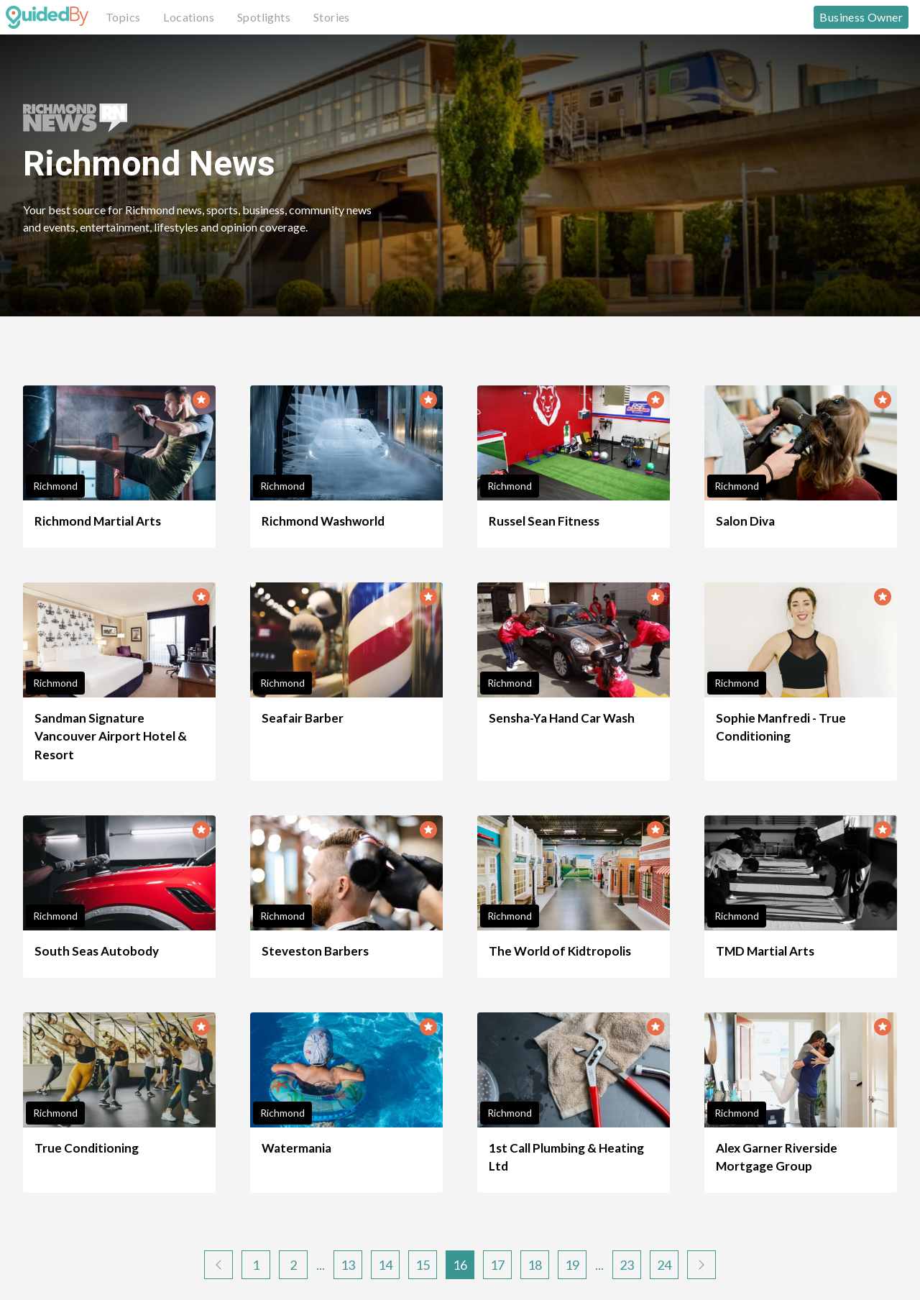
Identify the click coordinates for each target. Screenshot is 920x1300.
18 (535, 1265)
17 (497, 1265)
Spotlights (263, 17)
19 (572, 1265)
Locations (188, 17)
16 (460, 1265)
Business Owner (861, 17)
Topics (123, 17)
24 (664, 1265)
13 (348, 1265)
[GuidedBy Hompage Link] (47, 17)
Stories (331, 17)
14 (385, 1265)
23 (627, 1265)
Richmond (55, 486)
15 (422, 1265)
